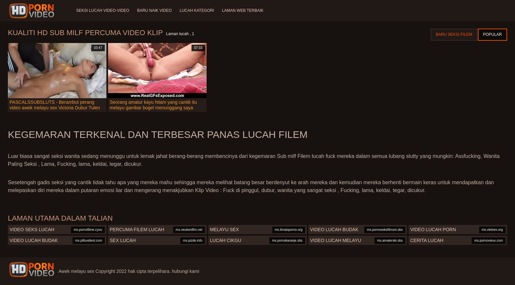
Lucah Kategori (197, 10)
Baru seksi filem (454, 34)
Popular (492, 34)
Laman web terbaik (242, 10)
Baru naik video (154, 10)
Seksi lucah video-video (102, 10)
